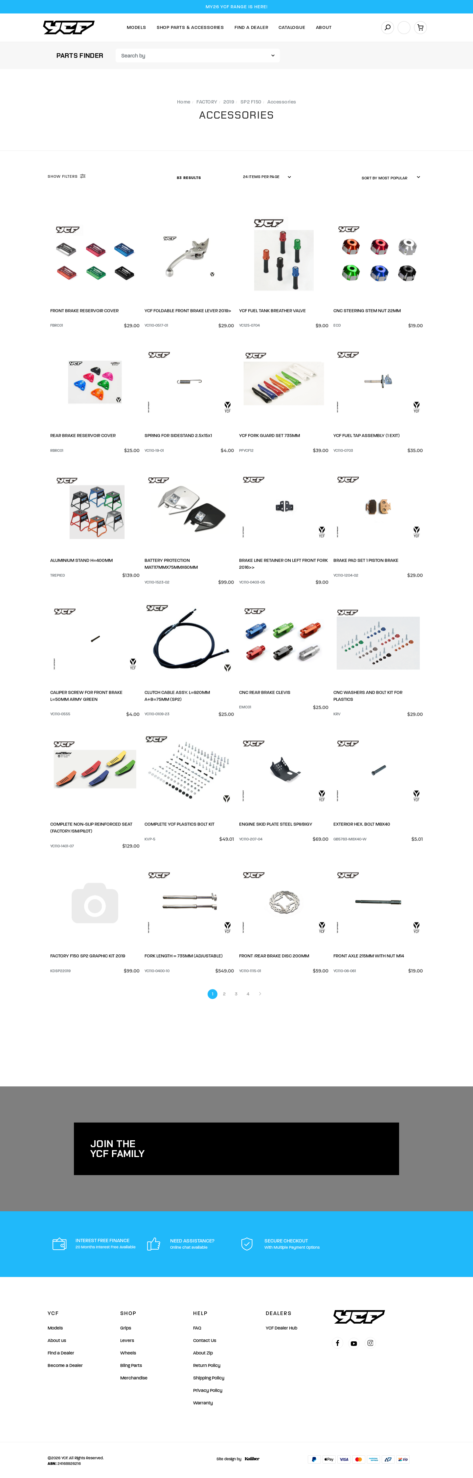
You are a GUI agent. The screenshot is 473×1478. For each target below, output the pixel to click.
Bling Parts (131, 1364)
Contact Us (204, 1339)
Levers (127, 1339)
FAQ (197, 1326)
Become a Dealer (65, 1364)
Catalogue (292, 27)
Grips (125, 1326)
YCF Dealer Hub (281, 1326)
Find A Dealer (251, 27)
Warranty (203, 1401)
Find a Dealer (61, 1351)
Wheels (128, 1351)
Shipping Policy (208, 1376)
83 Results (189, 177)
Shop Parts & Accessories (190, 27)
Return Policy (206, 1364)
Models (136, 27)
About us (57, 1339)
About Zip (203, 1351)
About (324, 27)
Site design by (236, 1457)
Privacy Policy (207, 1389)
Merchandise (133, 1376)
